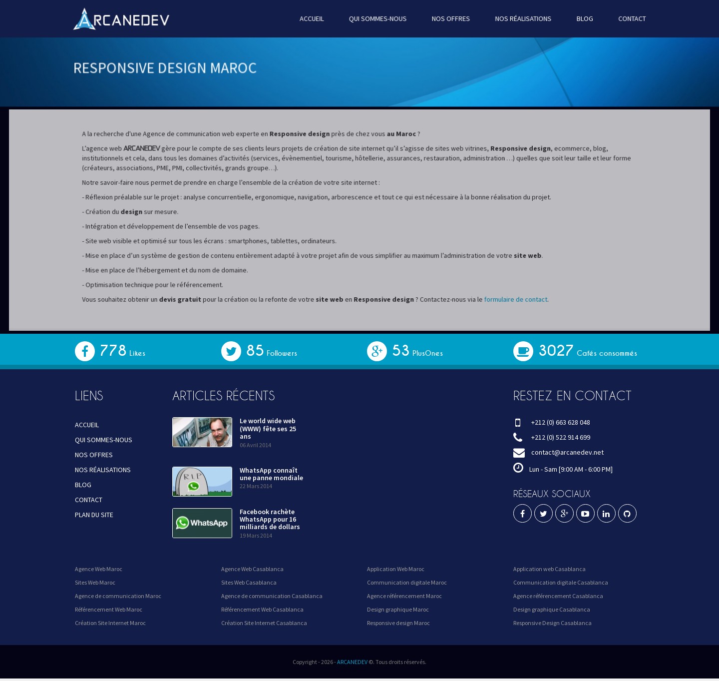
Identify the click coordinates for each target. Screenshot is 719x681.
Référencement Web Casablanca (262, 609)
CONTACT (628, 18)
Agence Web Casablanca (252, 569)
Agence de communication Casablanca (272, 596)
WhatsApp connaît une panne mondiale (271, 474)
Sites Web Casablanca (249, 582)
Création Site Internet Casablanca (264, 623)
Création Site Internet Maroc (110, 623)
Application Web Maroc (395, 569)
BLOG (582, 18)
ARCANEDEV (352, 662)
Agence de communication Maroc (118, 596)
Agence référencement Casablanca (558, 596)
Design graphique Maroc (398, 609)
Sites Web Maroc (95, 582)
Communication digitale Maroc (407, 582)
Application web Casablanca (549, 569)
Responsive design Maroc (398, 623)
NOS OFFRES (449, 18)
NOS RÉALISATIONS (521, 18)
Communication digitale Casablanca (560, 582)
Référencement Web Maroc (108, 609)
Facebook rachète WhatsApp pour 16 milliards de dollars (270, 519)
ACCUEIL (313, 18)
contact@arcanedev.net (567, 452)
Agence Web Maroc (98, 569)
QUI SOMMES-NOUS (377, 18)
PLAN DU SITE (94, 514)
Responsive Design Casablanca (552, 623)
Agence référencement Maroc (404, 596)
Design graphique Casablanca (551, 609)
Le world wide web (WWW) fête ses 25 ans (268, 428)
